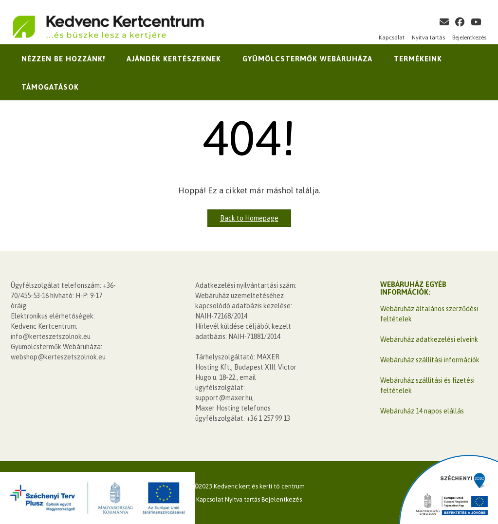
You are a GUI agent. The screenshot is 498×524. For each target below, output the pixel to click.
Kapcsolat (392, 37)
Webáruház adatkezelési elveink (429, 339)
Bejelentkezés (469, 37)
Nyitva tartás (428, 37)
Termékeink (418, 59)
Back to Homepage (249, 218)
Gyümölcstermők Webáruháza (307, 59)
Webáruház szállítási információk (430, 360)
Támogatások (50, 87)
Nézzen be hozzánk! (63, 59)
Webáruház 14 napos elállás (422, 411)
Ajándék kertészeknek (174, 59)
